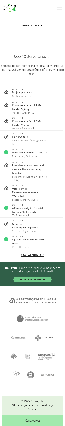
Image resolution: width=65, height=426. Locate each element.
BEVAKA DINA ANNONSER (32, 279)
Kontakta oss (32, 420)
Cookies (32, 409)
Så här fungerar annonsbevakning (32, 405)
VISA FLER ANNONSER (32, 254)
